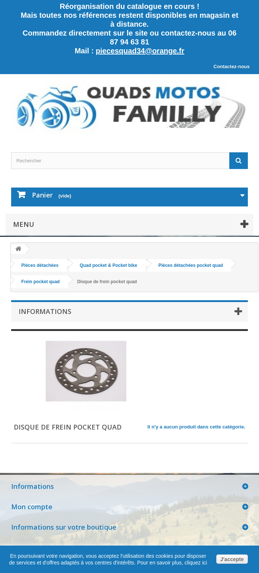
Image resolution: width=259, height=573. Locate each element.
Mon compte (31, 506)
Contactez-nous (232, 66)
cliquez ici (195, 563)
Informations (45, 311)
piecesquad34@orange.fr (140, 51)
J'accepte (232, 559)
